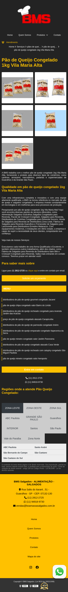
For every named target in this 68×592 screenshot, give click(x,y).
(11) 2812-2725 (34, 378)
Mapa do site (34, 556)
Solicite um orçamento (34, 278)
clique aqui (33, 270)
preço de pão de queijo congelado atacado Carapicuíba (28, 319)
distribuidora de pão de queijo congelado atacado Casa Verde (31, 345)
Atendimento (10, 42)
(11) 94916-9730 (34, 382)
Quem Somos (24, 35)
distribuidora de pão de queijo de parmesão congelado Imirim (31, 325)
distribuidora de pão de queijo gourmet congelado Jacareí (29, 299)
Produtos (41, 35)
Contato (57, 35)
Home (10, 35)
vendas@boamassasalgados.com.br (34, 505)
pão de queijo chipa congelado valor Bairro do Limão (27, 305)
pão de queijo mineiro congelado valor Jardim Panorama (28, 339)
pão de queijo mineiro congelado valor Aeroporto (25, 358)
